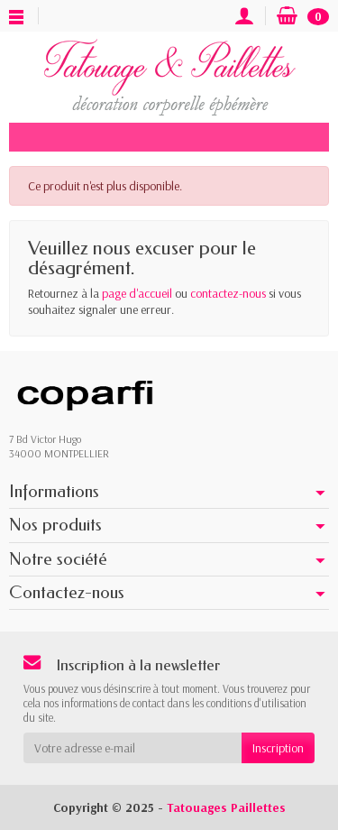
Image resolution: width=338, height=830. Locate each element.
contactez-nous (228, 293)
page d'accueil (137, 293)
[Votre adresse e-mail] (132, 748)
